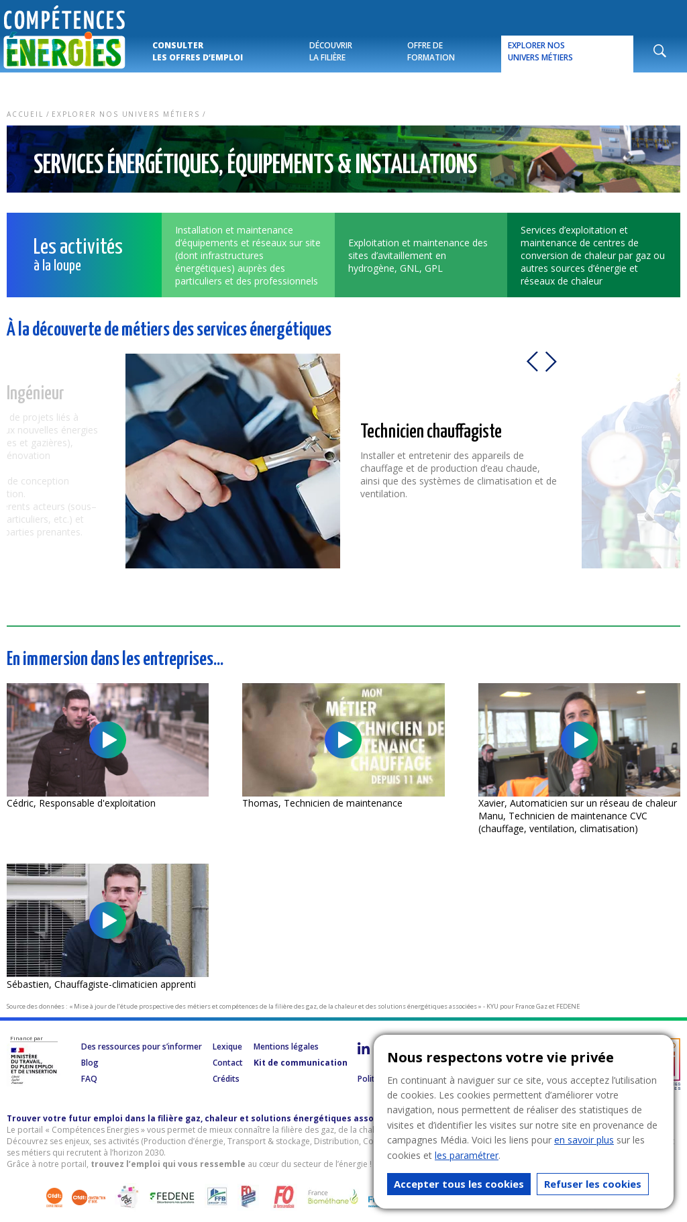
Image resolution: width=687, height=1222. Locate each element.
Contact (228, 1062)
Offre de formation (431, 51)
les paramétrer (466, 1155)
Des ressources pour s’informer (141, 1046)
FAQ (89, 1078)
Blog (90, 1062)
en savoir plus (584, 1139)
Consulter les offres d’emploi (197, 51)
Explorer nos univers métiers (540, 51)
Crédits (226, 1078)
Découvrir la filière (330, 51)
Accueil (25, 114)
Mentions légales (286, 1046)
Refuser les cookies (592, 1183)
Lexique (227, 1046)
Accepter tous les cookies (459, 1183)
